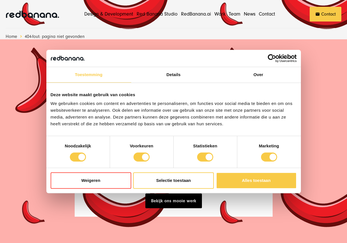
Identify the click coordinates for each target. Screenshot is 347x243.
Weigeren (90, 180)
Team (234, 14)
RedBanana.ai (196, 14)
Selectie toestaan (173, 180)
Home (11, 36)
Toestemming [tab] (89, 74)
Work (219, 14)
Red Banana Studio (157, 14)
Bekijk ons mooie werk (173, 200)
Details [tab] (174, 74)
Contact (267, 14)
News (249, 14)
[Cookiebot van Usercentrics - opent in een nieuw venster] (272, 58)
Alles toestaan (256, 180)
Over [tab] (258, 74)
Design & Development (108, 14)
